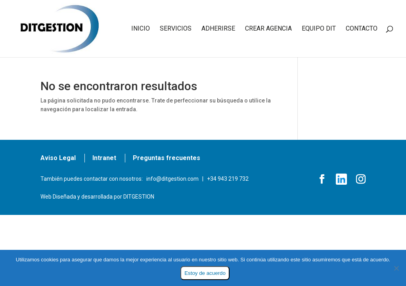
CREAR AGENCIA (268, 29)
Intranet (104, 158)
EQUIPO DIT (319, 29)
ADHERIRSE (218, 29)
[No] (396, 268)
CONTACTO (361, 29)
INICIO (140, 29)
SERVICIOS (176, 29)
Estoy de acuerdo (205, 273)
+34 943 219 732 (228, 179)
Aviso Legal (58, 158)
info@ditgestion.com (172, 179)
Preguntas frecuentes (166, 158)
